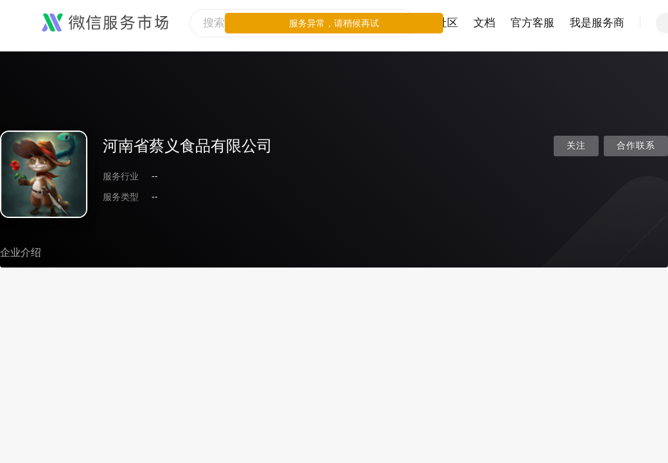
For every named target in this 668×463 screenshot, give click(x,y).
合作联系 (636, 145)
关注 (576, 145)
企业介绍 (20, 252)
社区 (447, 23)
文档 (484, 23)
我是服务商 (597, 23)
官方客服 (532, 23)
